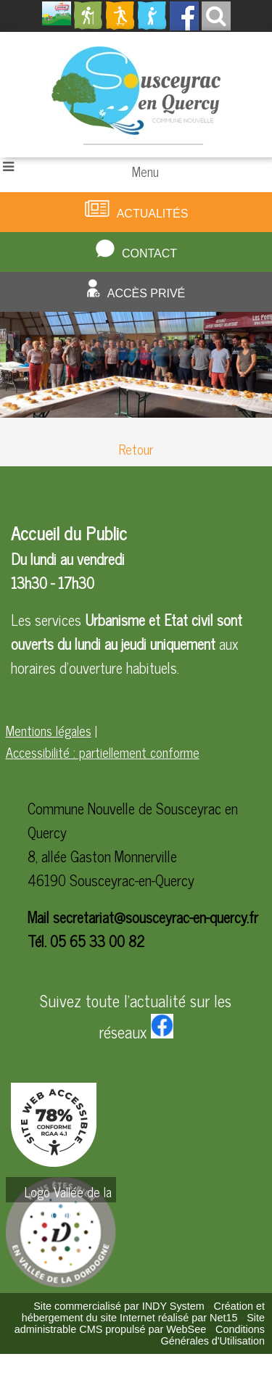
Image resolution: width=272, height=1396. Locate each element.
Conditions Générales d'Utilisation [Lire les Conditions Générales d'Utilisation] (212, 1335)
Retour (136, 449)
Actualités (153, 213)
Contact (149, 253)
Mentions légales (48, 730)
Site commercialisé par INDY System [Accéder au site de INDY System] (119, 1306)
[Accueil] (136, 94)
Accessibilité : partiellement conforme (102, 752)
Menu (145, 171)
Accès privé (146, 293)
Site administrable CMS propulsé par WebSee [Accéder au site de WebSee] (140, 1323)
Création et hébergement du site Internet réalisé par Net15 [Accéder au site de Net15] (143, 1311)
